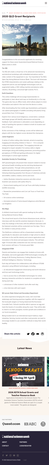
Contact (5, 446)
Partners (23, 442)
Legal (24, 460)
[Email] (38, 334)
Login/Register (25, 446)
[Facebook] (33, 334)
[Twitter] (28, 334)
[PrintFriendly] (42, 334)
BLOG (3, 13)
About (4, 442)
